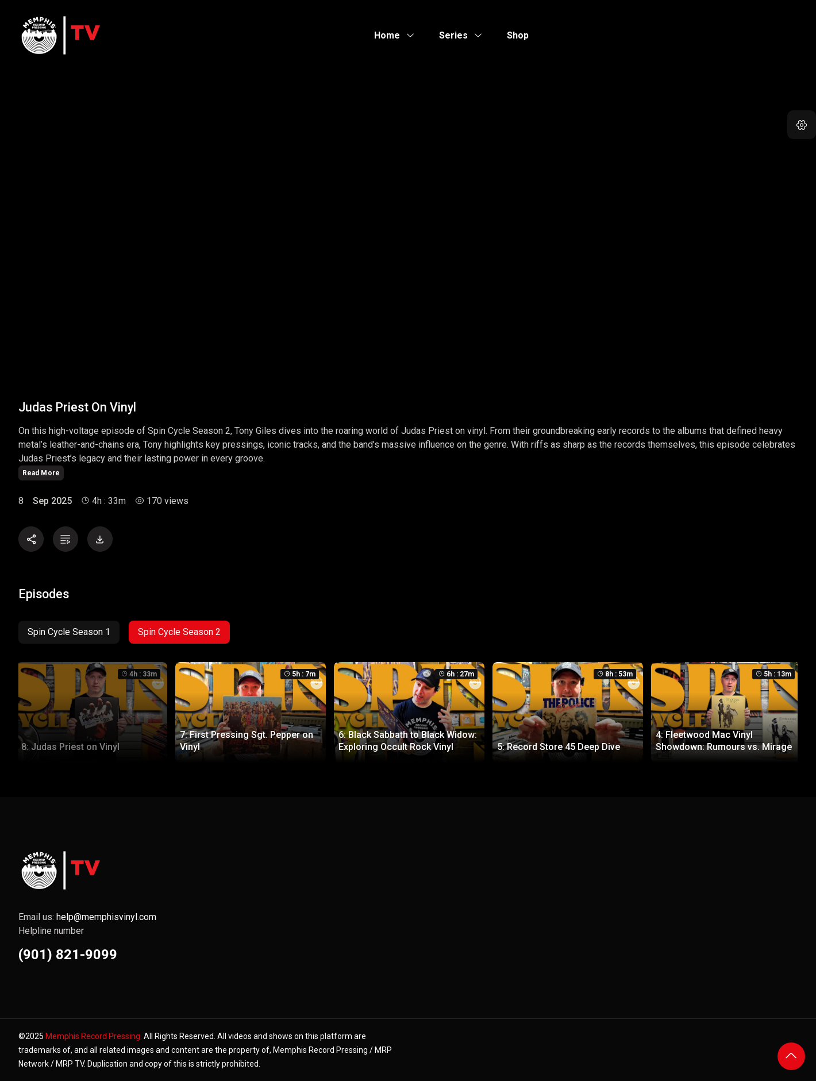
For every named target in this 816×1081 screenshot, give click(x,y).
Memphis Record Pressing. (93, 1036)
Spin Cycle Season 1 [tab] (69, 631)
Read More (41, 473)
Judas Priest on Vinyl (77, 407)
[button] (801, 124)
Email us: (87, 916)
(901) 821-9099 (67, 955)
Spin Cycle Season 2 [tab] (179, 631)
